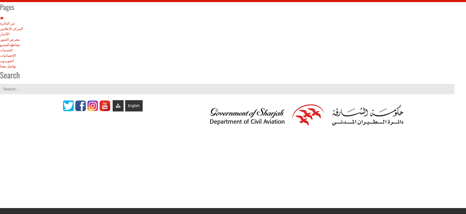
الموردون (7, 61)
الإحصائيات (8, 56)
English (134, 106)
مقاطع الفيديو (10, 45)
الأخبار (4, 34)
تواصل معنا (8, 66)
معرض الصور (10, 39)
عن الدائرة (7, 23)
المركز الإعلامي (11, 29)
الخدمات (6, 50)
